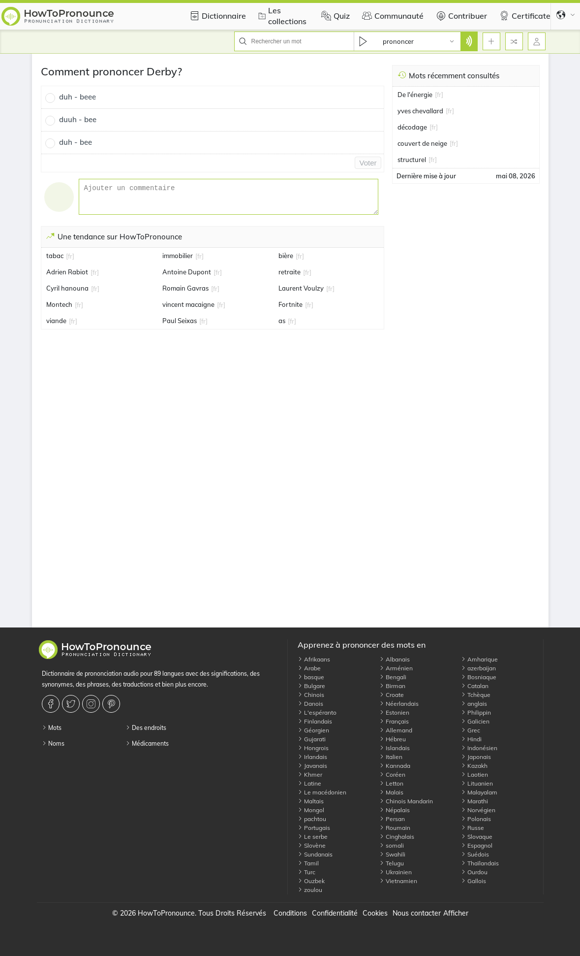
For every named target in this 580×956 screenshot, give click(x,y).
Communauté (392, 16)
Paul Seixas (179, 321)
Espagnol (476, 845)
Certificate (523, 16)
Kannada (394, 765)
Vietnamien (398, 881)
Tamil (308, 863)
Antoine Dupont (186, 272)
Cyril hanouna (67, 288)
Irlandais (312, 756)
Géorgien (313, 730)
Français (394, 721)
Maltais (311, 801)
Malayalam (479, 792)
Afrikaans (314, 659)
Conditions (290, 913)
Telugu (391, 863)
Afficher (455, 913)
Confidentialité (335, 913)
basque (311, 677)
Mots (51, 727)
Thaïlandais (480, 863)
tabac (54, 256)
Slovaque (476, 836)
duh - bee (75, 142)
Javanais (312, 765)
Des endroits (145, 727)
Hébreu (392, 739)
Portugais (314, 827)
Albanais (394, 659)
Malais (391, 792)
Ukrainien (395, 872)
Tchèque (475, 694)
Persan (392, 819)
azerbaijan (478, 668)
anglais (474, 703)
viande (56, 321)
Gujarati (312, 739)
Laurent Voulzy (301, 288)
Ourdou (474, 872)
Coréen (392, 774)
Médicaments (147, 743)
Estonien (394, 712)
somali (391, 845)
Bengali (392, 677)
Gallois (473, 881)
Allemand (395, 730)
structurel (411, 160)
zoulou (310, 889)
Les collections (281, 15)
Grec (470, 730)
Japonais (476, 756)
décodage (412, 127)
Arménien (396, 668)
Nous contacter (417, 913)
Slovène (312, 845)
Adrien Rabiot (67, 272)
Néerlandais (399, 703)
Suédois (475, 854)
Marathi (474, 801)
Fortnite (290, 304)
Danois (310, 703)
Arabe (309, 668)
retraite (289, 272)
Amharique (479, 659)
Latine (309, 783)
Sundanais (315, 854)
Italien (390, 756)
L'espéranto (317, 712)
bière (285, 256)
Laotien (474, 774)
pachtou (312, 819)
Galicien (475, 721)
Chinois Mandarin (406, 801)
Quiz (334, 16)
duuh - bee (77, 119)
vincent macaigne (188, 304)
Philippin (476, 712)
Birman (392, 686)
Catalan (474, 686)
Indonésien (479, 748)
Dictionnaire (216, 16)
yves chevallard (420, 111)
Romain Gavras (185, 288)
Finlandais (315, 721)
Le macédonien (322, 792)
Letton (391, 783)
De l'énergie (414, 95)
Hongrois (313, 748)
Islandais (394, 748)
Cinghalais (396, 836)
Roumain (394, 827)
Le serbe (313, 836)
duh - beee (77, 96)
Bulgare (311, 686)
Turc (306, 872)
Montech (59, 304)
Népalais (394, 810)
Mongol (311, 810)
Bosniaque (478, 677)
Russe (472, 827)
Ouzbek (311, 881)
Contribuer (460, 16)
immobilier (177, 256)
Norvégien (478, 810)
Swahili (392, 854)
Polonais (476, 819)
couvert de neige (422, 143)
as (281, 321)
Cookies (375, 913)
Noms (53, 743)
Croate (391, 694)
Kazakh (474, 765)
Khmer (310, 774)
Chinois (311, 694)
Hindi (471, 739)
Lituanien (477, 783)
